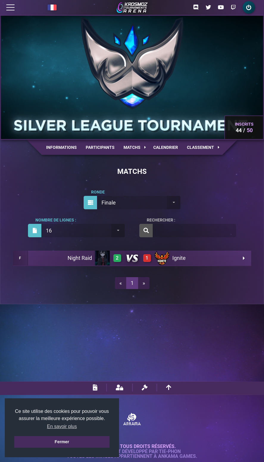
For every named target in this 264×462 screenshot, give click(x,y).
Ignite (179, 258)
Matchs (135, 147)
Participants (100, 147)
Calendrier (165, 147)
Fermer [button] (62, 441)
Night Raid (80, 258)
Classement (203, 147)
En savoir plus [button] (62, 426)
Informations (61, 147)
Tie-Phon (170, 451)
